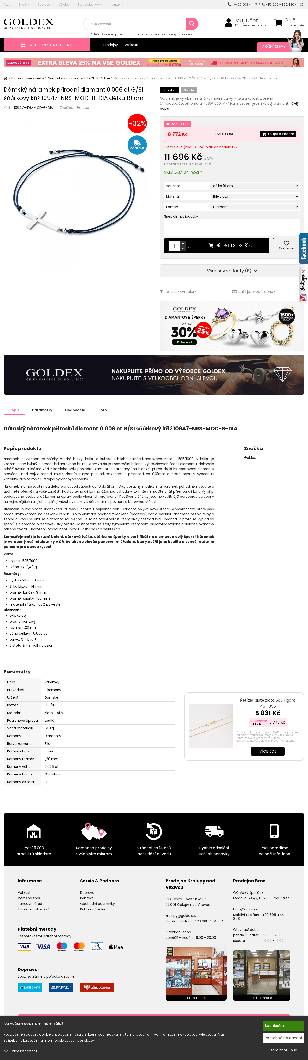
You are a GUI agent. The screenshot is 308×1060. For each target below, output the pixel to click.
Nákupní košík (294, 25)
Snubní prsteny (136, 34)
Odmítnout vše (283, 1050)
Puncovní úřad (30, 903)
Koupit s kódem (278, 134)
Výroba (64, 4)
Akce (7, 4)
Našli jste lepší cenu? (253, 291)
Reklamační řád (93, 909)
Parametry (43, 409)
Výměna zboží (29, 898)
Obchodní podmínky (97, 903)
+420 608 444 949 (208, 921)
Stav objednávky (90, 4)
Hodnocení (77, 409)
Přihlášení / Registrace (251, 25)
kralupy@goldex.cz (181, 915)
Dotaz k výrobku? (178, 291)
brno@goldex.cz (246, 909)
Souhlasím (274, 1025)
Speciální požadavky (181, 216)
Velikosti (131, 44)
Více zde (267, 751)
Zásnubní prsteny (164, 34)
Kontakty (116, 4)
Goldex (82, 107)
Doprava (44, 4)
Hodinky (186, 34)
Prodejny (110, 44)
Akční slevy (278, 47)
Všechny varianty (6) (232, 271)
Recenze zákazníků (34, 909)
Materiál (173, 196)
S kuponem (258, 720)
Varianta (173, 185)
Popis (15, 409)
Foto (105, 409)
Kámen (172, 207)
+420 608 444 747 (244, 4)
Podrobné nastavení (283, 1038)
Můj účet (246, 21)
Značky (24, 4)
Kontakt (86, 898)
